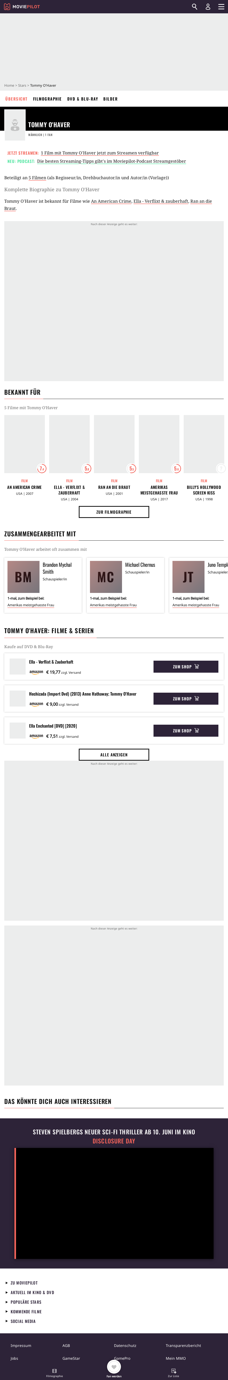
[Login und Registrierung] (208, 6)
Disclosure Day (114, 1141)
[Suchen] (194, 6)
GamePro (122, 1358)
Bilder (110, 99)
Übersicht (16, 99)
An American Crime (111, 201)
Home (9, 85)
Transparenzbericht (183, 1345)
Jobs (14, 1358)
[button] (54, 1374)
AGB (66, 1345)
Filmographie (47, 99)
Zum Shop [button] (186, 666)
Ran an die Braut (114, 487)
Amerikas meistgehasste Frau (159, 490)
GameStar (71, 1358)
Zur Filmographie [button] (114, 512)
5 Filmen (37, 178)
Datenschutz (125, 1345)
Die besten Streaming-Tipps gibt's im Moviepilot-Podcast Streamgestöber (111, 161)
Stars (22, 85)
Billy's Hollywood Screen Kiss (204, 490)
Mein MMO (176, 1358)
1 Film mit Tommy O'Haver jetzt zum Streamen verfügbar (100, 153)
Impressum (21, 1345)
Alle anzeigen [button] (114, 754)
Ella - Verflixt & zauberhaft (160, 201)
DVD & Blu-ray (82, 99)
